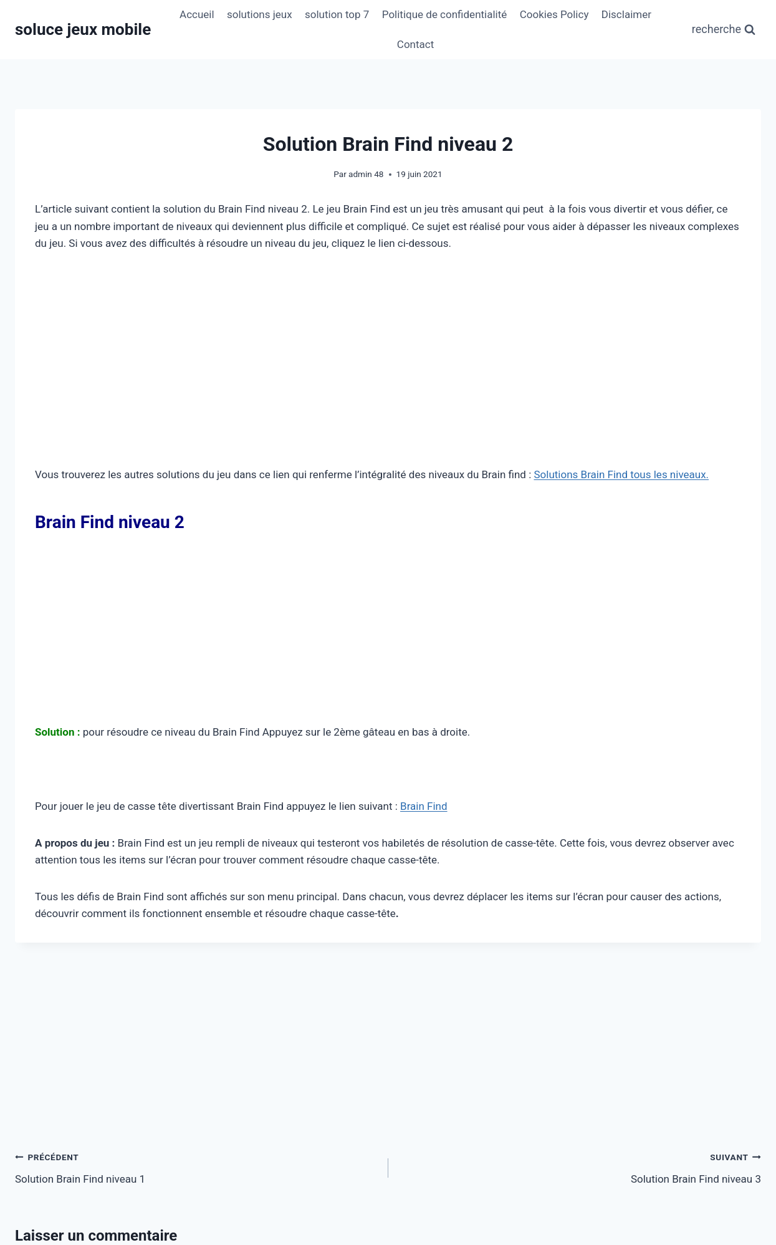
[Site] (642, 1111)
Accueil (197, 14)
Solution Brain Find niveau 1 (196, 807)
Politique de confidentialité (444, 14)
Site (538, 1112)
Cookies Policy (554, 14)
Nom (35, 1112)
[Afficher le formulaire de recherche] (723, 29)
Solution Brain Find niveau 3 (580, 807)
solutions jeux (259, 14)
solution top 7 (337, 14)
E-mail (292, 1112)
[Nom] (134, 1111)
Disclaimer (626, 14)
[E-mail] (388, 1111)
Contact (415, 44)
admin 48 (365, 174)
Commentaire (56, 944)
